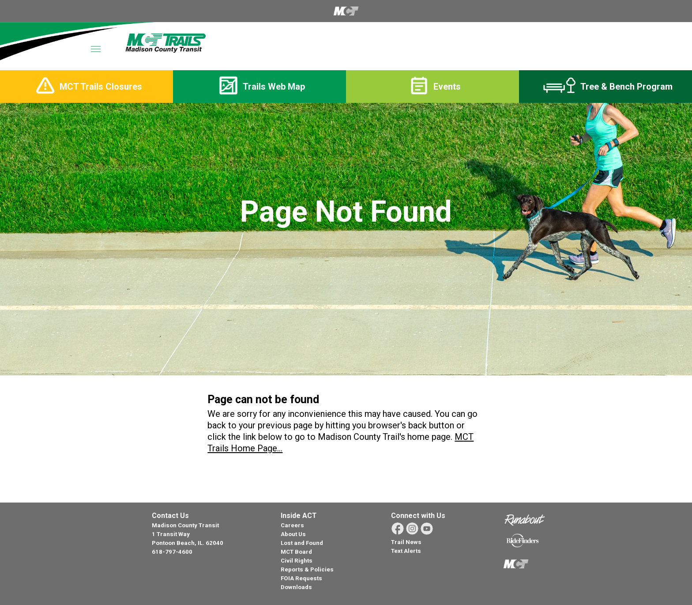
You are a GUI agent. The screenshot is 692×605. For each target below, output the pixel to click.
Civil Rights (296, 560)
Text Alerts (406, 551)
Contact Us (170, 515)
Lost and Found (302, 543)
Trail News (406, 542)
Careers (292, 525)
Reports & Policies (307, 569)
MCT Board (296, 551)
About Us (293, 534)
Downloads (296, 587)
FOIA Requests (301, 578)
